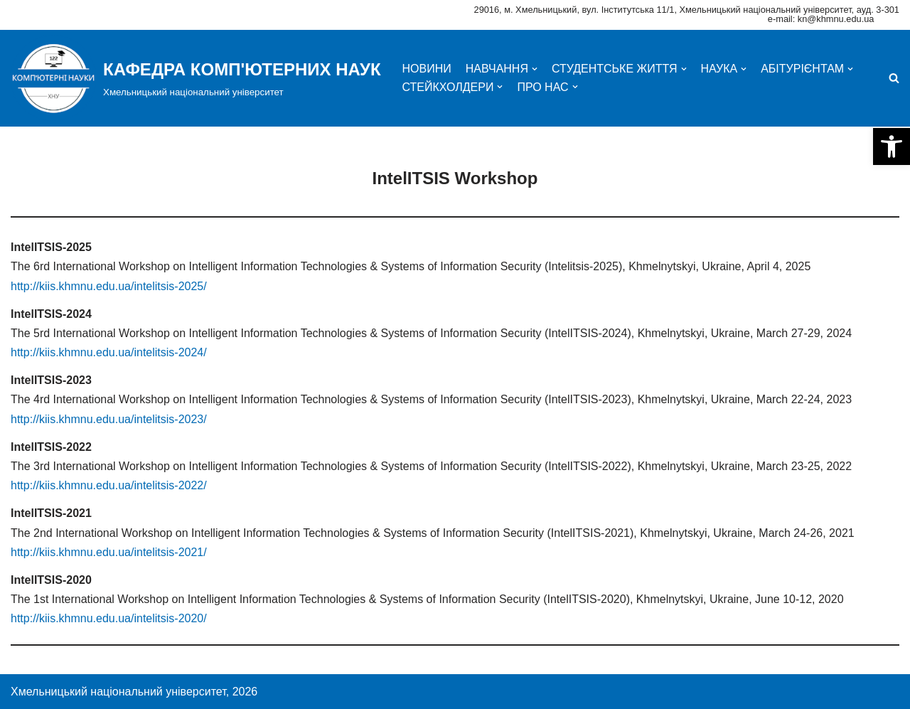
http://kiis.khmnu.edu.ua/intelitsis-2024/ (109, 352)
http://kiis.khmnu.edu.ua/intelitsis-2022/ (109, 485)
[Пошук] (894, 78)
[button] (891, 146)
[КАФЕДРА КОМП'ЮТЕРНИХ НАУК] (196, 78)
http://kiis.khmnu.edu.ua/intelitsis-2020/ (109, 618)
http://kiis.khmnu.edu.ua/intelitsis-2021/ (109, 552)
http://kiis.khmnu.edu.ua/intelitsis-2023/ (109, 419)
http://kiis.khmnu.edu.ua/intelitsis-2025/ (109, 286)
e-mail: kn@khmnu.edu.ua (821, 19)
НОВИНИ (426, 69)
